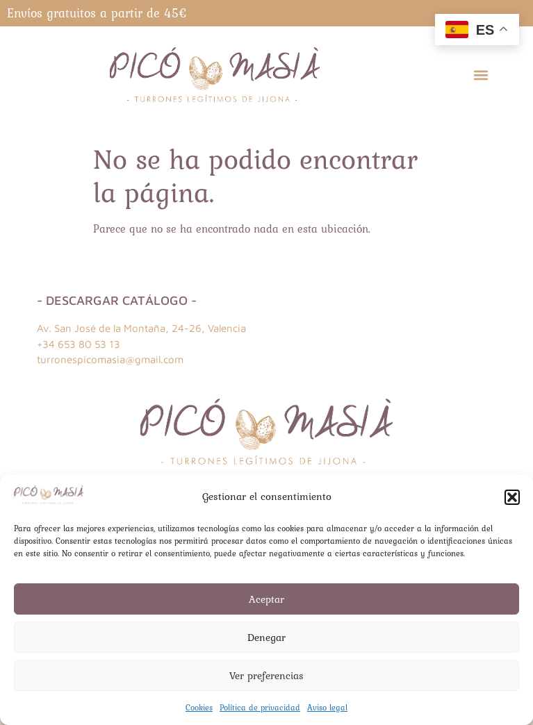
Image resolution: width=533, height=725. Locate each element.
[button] (512, 497)
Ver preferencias (266, 675)
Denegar (266, 637)
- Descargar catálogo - (117, 300)
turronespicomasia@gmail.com (110, 359)
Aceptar (266, 599)
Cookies (199, 707)
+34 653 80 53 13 (78, 344)
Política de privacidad (260, 707)
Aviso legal (327, 707)
